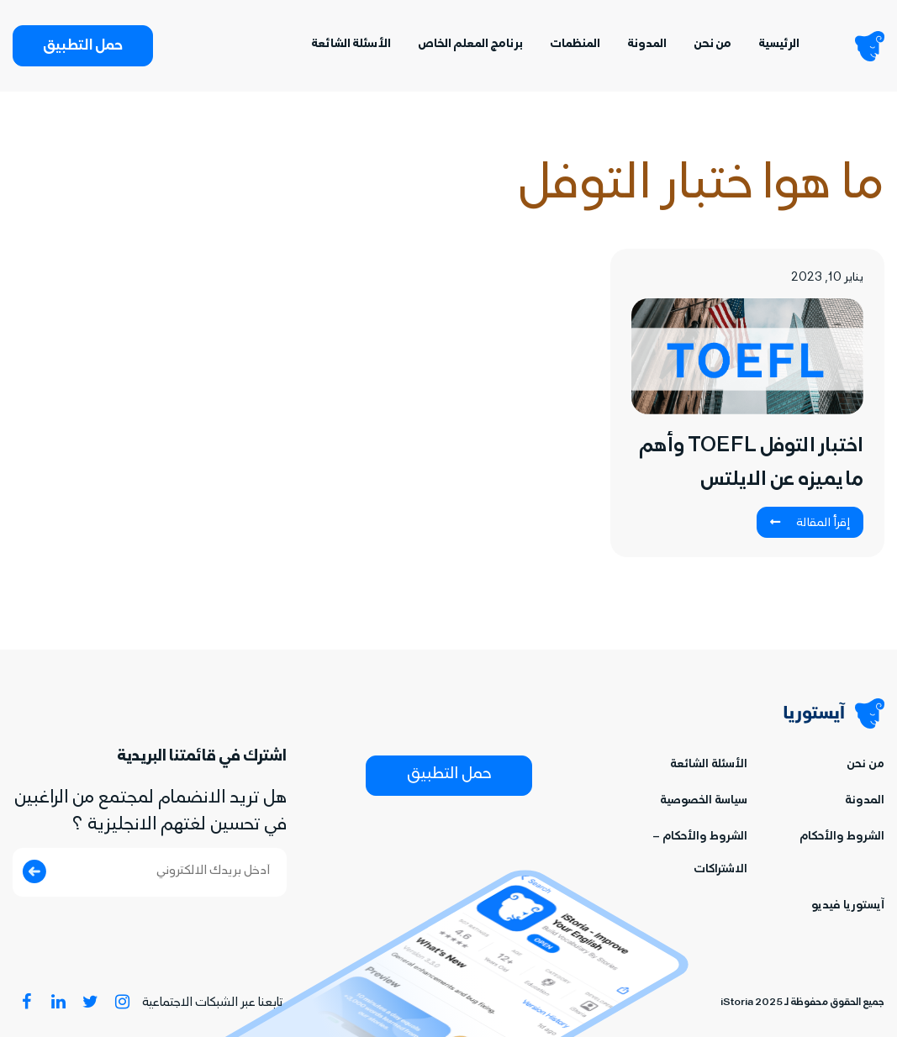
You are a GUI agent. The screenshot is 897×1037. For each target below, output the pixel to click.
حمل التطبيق (83, 47)
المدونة (647, 45)
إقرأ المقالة (810, 523)
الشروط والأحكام (841, 837)
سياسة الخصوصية (703, 801)
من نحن (712, 45)
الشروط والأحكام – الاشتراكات (699, 853)
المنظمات (575, 45)
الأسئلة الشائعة (351, 45)
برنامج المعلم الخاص (470, 45)
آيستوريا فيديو (847, 906)
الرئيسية (778, 45)
